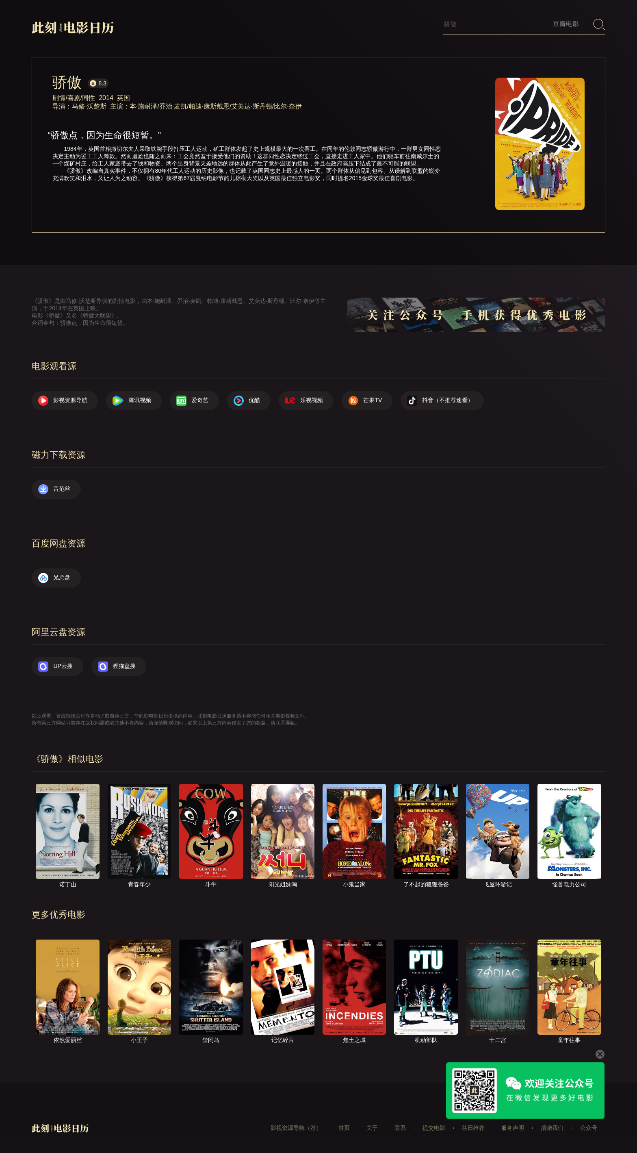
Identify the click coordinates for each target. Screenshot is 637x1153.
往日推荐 (473, 1128)
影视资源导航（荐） (296, 1128)
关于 (372, 1128)
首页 (344, 1128)
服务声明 (512, 1128)
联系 (400, 1128)
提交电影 (433, 1128)
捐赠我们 (552, 1128)
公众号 (588, 1128)
